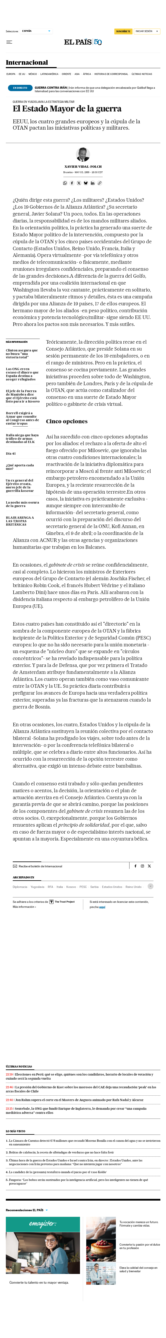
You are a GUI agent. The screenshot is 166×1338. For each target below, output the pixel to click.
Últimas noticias (142, 74)
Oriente (66, 74)
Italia (60, 887)
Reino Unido (134, 887)
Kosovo (71, 887)
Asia (77, 74)
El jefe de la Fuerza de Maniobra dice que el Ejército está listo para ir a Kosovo (23, 396)
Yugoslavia (37, 887)
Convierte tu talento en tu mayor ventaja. (39, 1282)
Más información (24, 906)
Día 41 (11, 453)
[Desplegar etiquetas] (150, 886)
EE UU (22, 74)
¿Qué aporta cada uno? (20, 467)
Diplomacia (20, 887)
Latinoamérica (49, 74)
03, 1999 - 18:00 (88, 172)
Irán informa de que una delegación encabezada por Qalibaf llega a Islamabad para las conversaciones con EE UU (95, 89)
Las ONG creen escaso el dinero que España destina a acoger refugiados (22, 374)
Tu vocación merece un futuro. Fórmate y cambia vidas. (139, 1223)
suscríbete (123, 31)
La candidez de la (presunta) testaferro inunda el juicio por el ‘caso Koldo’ (58, 1172)
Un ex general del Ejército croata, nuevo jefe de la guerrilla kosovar (20, 486)
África (87, 74)
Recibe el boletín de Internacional (40, 866)
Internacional (27, 62)
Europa (11, 74)
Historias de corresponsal (111, 74)
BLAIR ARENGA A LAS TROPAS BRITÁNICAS (20, 521)
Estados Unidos (112, 887)
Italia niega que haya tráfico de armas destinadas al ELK (22, 439)
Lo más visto (15, 1131)
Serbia (94, 887)
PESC (83, 887)
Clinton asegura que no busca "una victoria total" (22, 354)
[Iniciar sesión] (147, 31)
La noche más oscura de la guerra (22, 504)
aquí (102, 907)
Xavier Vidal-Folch (83, 167)
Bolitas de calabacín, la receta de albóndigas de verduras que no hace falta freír (61, 1152)
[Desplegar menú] (9, 42)
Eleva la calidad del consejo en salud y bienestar (139, 1269)
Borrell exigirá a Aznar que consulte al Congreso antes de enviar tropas (22, 418)
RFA (50, 887)
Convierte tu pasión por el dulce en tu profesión (140, 1246)
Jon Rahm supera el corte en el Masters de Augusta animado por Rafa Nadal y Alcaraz (79, 1100)
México (33, 74)
